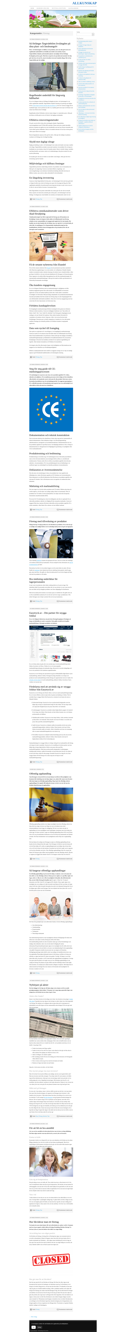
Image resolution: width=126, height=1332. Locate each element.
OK (33, 1327)
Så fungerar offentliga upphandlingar (47, 870)
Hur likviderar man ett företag (44, 1222)
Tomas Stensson (35, 39)
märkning (39, 560)
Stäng (39, 1327)
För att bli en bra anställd (41, 1128)
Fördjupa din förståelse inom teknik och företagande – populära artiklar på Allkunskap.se (86, 122)
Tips (41, 199)
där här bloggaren (48, 1097)
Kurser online (43, 8)
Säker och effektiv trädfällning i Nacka (86, 81)
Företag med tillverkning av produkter (48, 521)
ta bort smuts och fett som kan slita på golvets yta (45, 105)
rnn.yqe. (33, 769)
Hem (32, 8)
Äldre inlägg (33, 1316)
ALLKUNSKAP (84, 3)
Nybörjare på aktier (38, 984)
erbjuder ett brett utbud (35, 680)
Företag (37, 199)
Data (37, 1116)
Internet (45, 1116)
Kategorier (73, 8)
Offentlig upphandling (40, 773)
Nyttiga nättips (59, 8)
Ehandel (49, 268)
